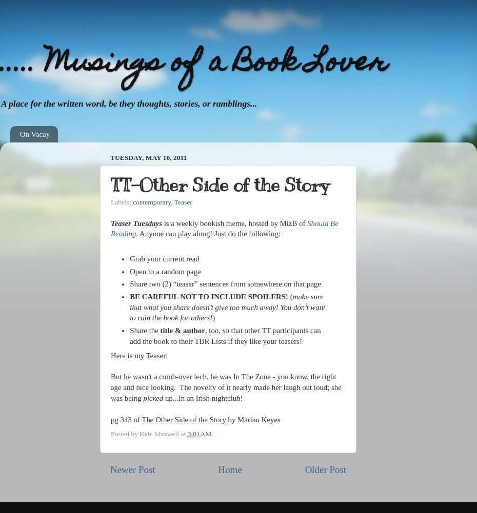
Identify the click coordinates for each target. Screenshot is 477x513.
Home (230, 469)
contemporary (152, 202)
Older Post (325, 469)
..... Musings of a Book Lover (194, 64)
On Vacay (35, 134)
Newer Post (132, 469)
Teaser (183, 202)
